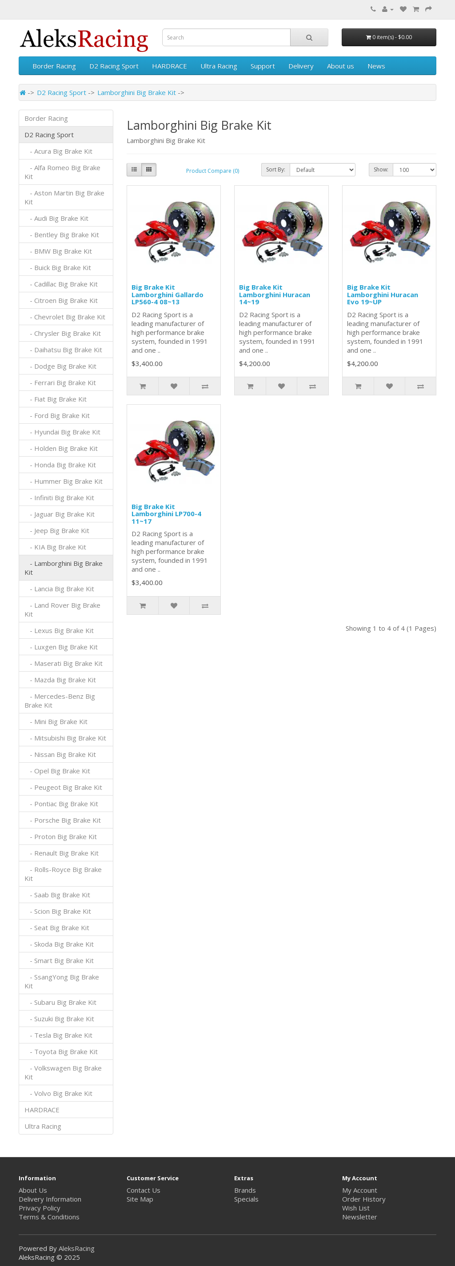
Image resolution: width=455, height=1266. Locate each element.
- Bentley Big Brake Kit (61, 234)
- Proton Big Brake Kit (60, 836)
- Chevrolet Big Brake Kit (64, 316)
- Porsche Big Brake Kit (62, 820)
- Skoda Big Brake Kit (59, 944)
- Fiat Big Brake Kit (55, 398)
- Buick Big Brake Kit (57, 267)
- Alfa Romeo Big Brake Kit (62, 172)
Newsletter (359, 1216)
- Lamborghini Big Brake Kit (63, 568)
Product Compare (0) (212, 171)
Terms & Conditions (49, 1216)
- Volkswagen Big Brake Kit (63, 1072)
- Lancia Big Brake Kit (59, 588)
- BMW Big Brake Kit (58, 251)
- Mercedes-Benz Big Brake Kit (59, 700)
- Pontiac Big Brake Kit (61, 803)
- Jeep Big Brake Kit (56, 530)
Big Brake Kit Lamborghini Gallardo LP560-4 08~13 (168, 294)
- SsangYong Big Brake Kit (61, 981)
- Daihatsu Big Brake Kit (63, 349)
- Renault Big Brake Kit (61, 852)
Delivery (301, 65)
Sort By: (275, 169)
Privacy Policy (39, 1207)
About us (340, 65)
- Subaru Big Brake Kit (60, 1002)
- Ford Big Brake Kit (57, 415)
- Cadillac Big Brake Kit (61, 283)
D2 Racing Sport (114, 65)
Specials (246, 1198)
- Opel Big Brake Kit (57, 770)
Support (263, 65)
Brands (245, 1190)
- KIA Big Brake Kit (55, 546)
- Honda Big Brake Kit (60, 464)
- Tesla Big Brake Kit (58, 1035)
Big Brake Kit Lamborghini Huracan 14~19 (274, 294)
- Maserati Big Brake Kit (63, 663)
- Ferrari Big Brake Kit (60, 382)
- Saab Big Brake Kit (57, 894)
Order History (364, 1198)
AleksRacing (77, 1248)
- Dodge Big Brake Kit (60, 366)
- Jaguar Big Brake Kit (59, 514)
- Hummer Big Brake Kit (63, 481)
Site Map (140, 1198)
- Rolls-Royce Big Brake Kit (63, 874)
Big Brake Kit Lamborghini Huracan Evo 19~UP (382, 294)
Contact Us (143, 1190)
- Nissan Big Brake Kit (60, 754)
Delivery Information (50, 1198)
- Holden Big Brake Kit (61, 448)
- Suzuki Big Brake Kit (59, 1018)
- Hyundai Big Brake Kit (62, 431)
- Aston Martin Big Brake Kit (64, 197)
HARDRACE (169, 65)
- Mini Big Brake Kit (56, 721)
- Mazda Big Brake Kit (60, 679)
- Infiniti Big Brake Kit (59, 497)
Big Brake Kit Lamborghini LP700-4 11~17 (166, 514)
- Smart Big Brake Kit (59, 960)
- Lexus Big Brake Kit (59, 630)
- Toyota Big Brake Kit (61, 1051)
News (376, 65)
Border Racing (54, 65)
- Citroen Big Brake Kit (61, 300)
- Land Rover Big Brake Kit (62, 609)
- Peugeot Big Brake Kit (63, 787)
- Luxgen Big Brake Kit (61, 646)
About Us (33, 1190)
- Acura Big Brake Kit (58, 151)
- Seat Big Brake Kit (56, 927)
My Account (359, 1190)
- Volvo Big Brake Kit (58, 1093)
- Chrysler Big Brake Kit (62, 333)
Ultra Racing (218, 65)
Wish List (356, 1207)
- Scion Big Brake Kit (57, 911)
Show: (381, 169)
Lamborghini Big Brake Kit (136, 92)
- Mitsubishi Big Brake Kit (65, 737)
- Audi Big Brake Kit (56, 218)
